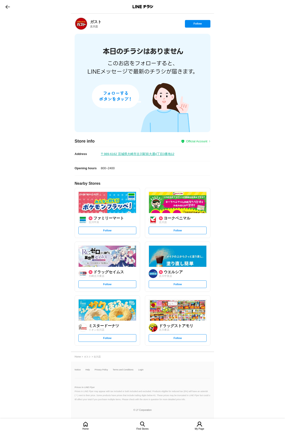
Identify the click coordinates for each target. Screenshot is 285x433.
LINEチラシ (143, 6)
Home (85, 429)
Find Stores (142, 429)
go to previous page (7, 6)
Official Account (196, 141)
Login (140, 370)
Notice (78, 370)
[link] (81, 23)
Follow (197, 25)
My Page (199, 429)
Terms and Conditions (123, 370)
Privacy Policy (101, 370)
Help (88, 370)
